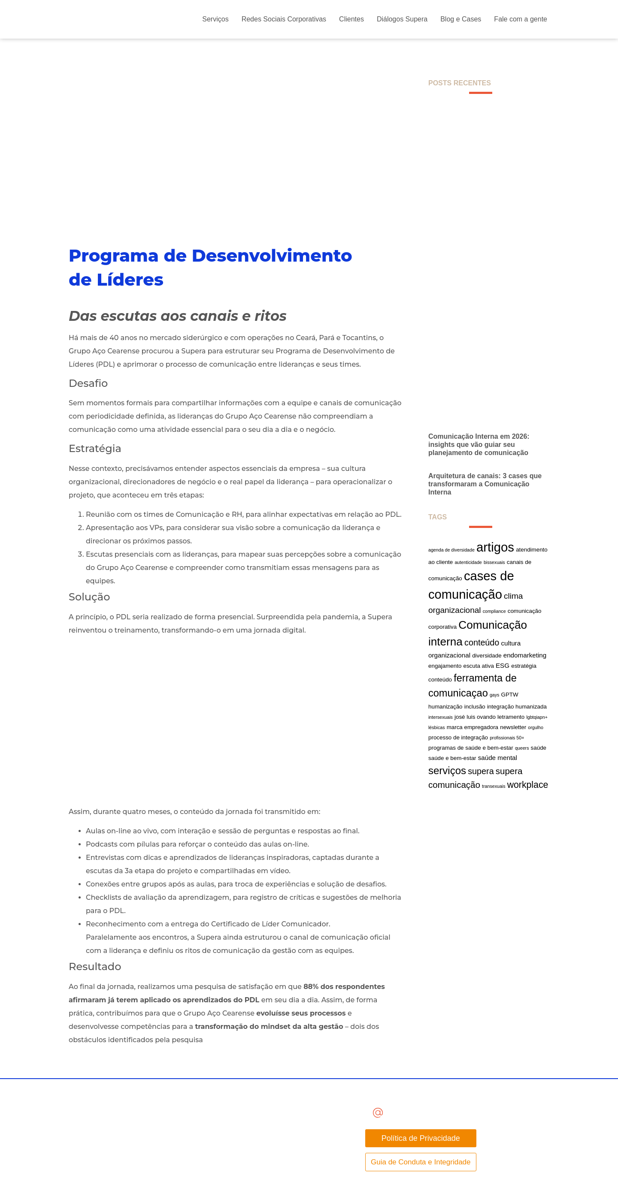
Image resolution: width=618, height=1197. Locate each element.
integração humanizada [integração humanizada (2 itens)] (517, 706)
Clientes (351, 19)
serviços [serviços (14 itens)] (447, 770)
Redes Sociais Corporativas (284, 19)
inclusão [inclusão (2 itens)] (474, 706)
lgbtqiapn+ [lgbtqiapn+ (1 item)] (536, 717)
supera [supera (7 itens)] (481, 771)
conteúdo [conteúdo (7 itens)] (481, 642)
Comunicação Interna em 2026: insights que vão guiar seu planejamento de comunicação (479, 444)
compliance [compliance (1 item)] (494, 611)
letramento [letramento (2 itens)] (510, 717)
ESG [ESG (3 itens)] (502, 665)
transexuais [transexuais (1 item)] (494, 786)
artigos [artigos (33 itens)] (495, 547)
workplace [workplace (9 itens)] (527, 785)
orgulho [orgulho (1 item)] (535, 727)
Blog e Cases (460, 19)
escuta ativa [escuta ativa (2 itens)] (478, 666)
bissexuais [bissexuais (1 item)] (494, 562)
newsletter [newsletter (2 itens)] (513, 727)
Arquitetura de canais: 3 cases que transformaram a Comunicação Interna (485, 484)
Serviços (215, 19)
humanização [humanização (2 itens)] (445, 706)
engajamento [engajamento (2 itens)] (444, 666)
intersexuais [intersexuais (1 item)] (440, 717)
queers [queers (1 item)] (522, 748)
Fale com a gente (520, 19)
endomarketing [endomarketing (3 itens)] (525, 655)
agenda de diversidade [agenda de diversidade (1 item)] (451, 549)
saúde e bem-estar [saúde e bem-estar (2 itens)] (452, 758)
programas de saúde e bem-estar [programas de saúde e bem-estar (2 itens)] (470, 748)
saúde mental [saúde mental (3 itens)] (497, 757)
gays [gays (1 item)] (495, 694)
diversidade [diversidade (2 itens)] (486, 655)
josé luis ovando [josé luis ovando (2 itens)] (475, 717)
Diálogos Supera (402, 19)
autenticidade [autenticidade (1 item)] (468, 562)
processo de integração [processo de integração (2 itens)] (458, 737)
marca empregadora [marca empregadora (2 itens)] (472, 727)
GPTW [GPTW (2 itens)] (509, 694)
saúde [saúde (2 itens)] (538, 748)
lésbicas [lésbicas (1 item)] (436, 727)
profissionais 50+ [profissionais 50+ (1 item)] (507, 737)
